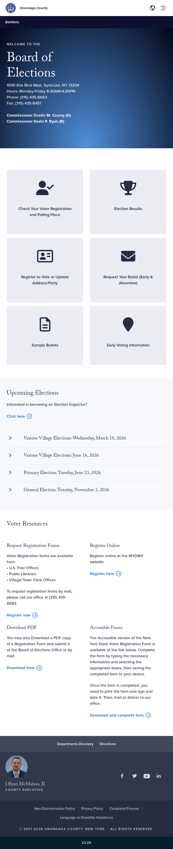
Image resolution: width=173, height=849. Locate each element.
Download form (24, 668)
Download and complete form (117, 715)
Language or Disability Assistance (86, 817)
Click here (19, 416)
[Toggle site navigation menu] (163, 8)
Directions (108, 743)
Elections (12, 22)
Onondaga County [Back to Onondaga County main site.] (34, 8)
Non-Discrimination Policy (54, 808)
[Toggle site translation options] (152, 8)
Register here (105, 574)
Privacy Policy (92, 808)
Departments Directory (75, 743)
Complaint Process (124, 808)
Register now (22, 615)
